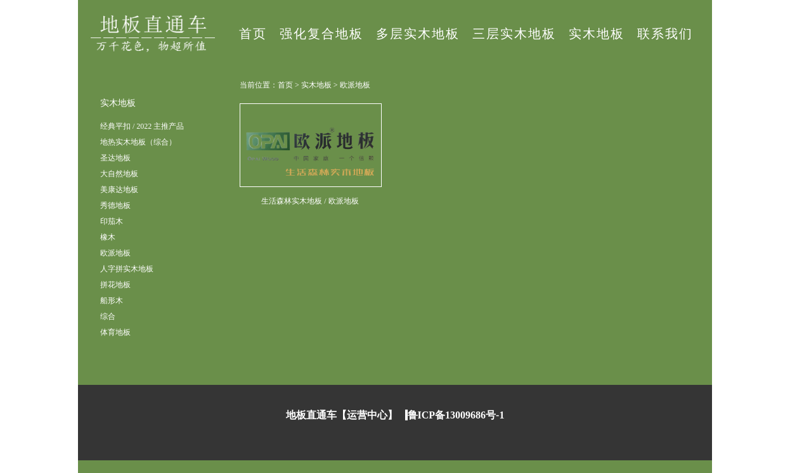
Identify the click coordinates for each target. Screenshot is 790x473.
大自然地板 (119, 173)
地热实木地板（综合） (138, 142)
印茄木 (111, 221)
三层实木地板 (514, 34)
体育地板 (115, 332)
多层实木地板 (418, 34)
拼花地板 (115, 284)
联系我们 (665, 34)
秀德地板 (115, 205)
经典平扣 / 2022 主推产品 (142, 126)
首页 (253, 34)
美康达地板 (119, 189)
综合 (107, 316)
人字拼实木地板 (126, 268)
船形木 (111, 300)
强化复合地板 (321, 34)
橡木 (107, 237)
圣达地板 (115, 157)
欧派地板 (115, 253)
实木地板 (597, 34)
